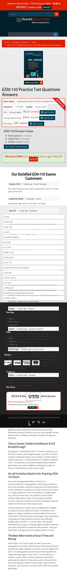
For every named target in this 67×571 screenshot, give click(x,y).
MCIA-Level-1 (9, 277)
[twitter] (33, 422)
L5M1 (6, 232)
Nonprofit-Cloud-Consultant (16, 267)
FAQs (11, 338)
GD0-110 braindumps (42, 554)
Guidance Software (20, 42)
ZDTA (6, 217)
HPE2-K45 (8, 257)
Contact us (13, 344)
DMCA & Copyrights (17, 347)
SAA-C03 (7, 227)
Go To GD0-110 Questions (16, 146)
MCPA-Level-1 (10, 298)
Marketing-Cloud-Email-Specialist (18, 293)
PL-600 (7, 242)
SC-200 (7, 247)
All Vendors (13, 322)
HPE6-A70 (8, 288)
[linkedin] (44, 422)
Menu (33, 34)
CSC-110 (7, 262)
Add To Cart (47, 112)
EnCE (34, 42)
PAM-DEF (8, 222)
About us (12, 341)
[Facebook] (28, 422)
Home (6, 42)
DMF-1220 (8, 252)
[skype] (38, 422)
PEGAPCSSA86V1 (11, 237)
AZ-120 (7, 283)
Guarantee (13, 325)
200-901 (7, 272)
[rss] (29, 424)
